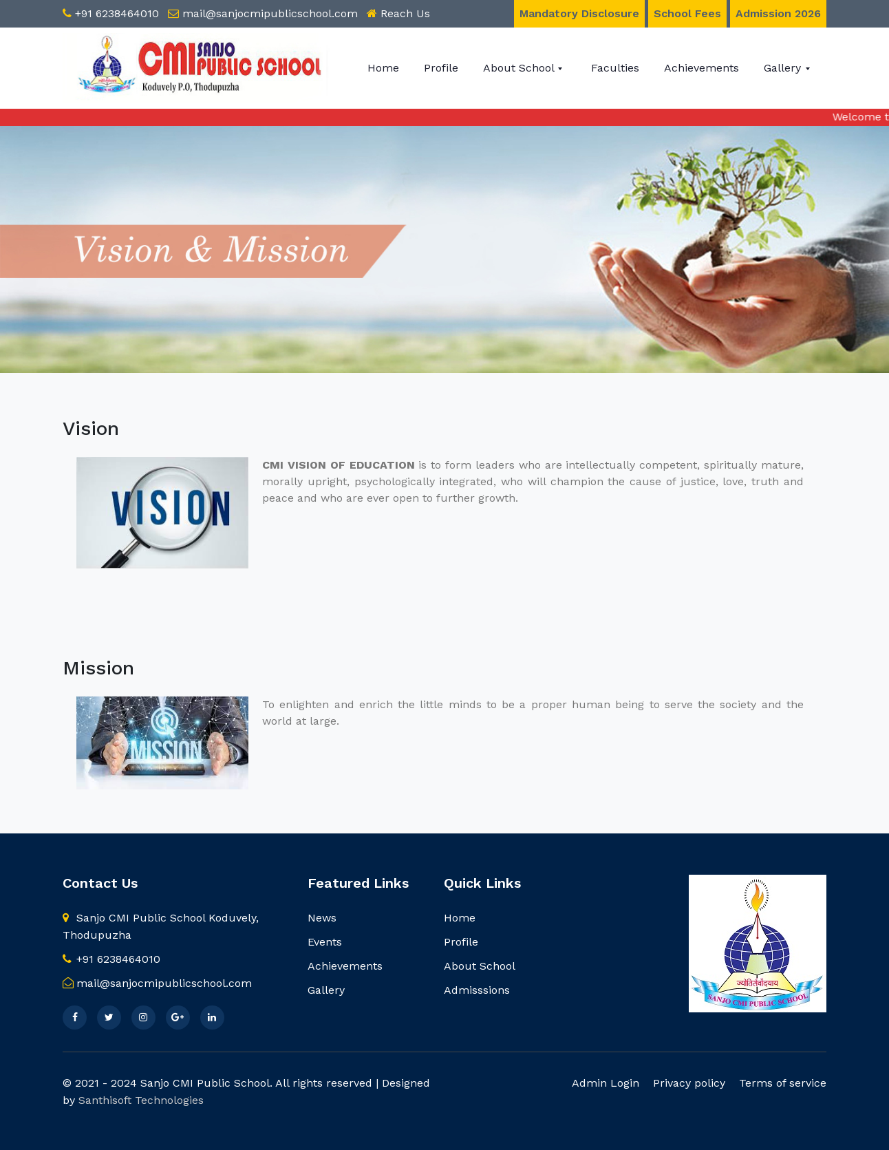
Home (383, 67)
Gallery (784, 67)
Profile (441, 67)
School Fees (687, 13)
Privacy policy (689, 1082)
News (322, 917)
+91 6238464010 (117, 13)
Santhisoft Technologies (141, 1100)
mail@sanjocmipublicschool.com (270, 13)
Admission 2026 (778, 13)
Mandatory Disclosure (579, 13)
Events (325, 941)
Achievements (701, 67)
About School (520, 67)
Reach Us (405, 13)
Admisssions (477, 990)
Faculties (615, 67)
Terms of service (782, 1082)
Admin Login (605, 1082)
